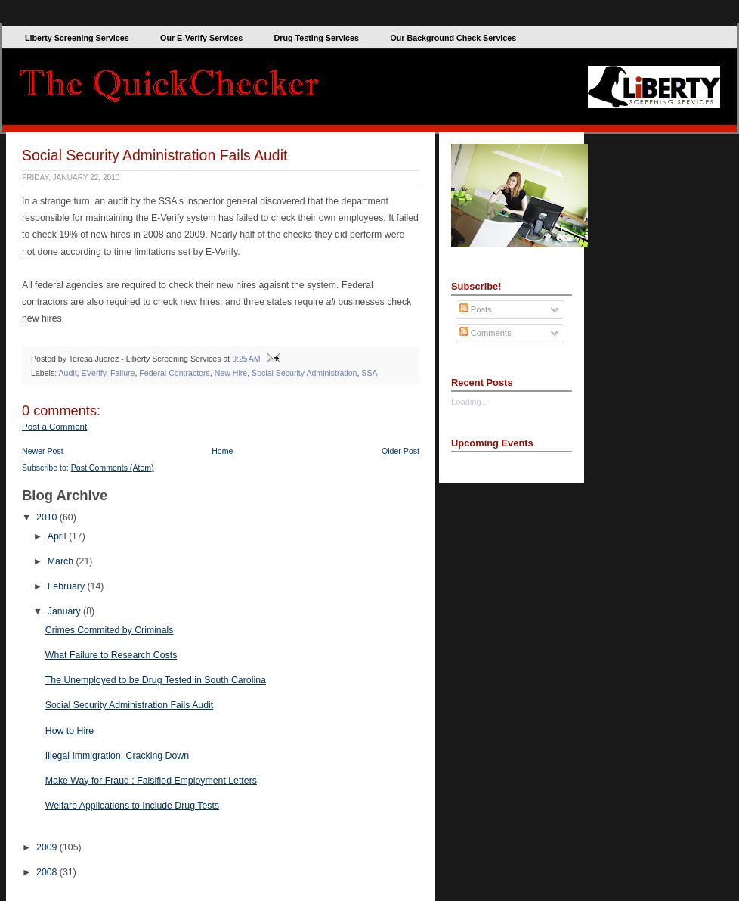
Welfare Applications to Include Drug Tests (132, 805)
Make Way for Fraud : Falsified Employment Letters (151, 780)
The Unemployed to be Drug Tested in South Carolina (155, 680)
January (65, 611)
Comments (485, 332)
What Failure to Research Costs (111, 655)
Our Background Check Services (453, 37)
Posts (475, 309)
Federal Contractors (174, 372)
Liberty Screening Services (77, 37)
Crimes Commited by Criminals (109, 630)
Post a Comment (54, 426)
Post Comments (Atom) (112, 467)
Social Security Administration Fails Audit (154, 155)
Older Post (400, 450)
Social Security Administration (304, 372)
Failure (122, 372)
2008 (48, 872)
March (62, 561)
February (68, 586)
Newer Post (42, 450)
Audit (67, 372)
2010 (48, 517)
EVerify (93, 372)
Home (222, 450)
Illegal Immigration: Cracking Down (117, 755)
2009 (48, 847)
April (58, 536)
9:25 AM (246, 358)
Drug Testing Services (316, 37)
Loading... (469, 401)
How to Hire (69, 730)
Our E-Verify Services (201, 37)
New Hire (231, 372)
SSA (369, 372)
